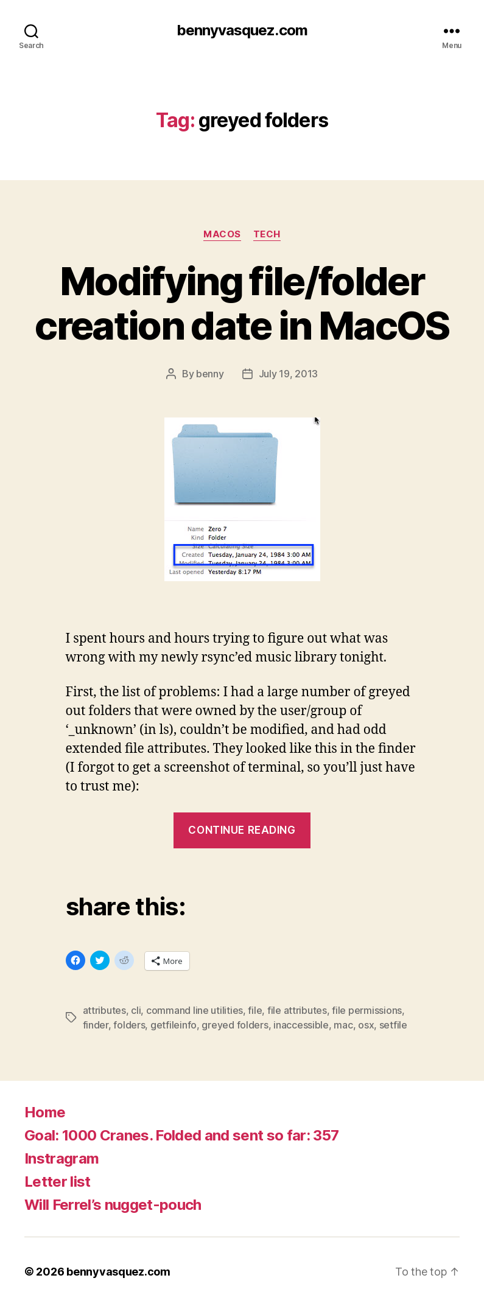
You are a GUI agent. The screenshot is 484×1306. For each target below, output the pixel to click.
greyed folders (235, 1025)
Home (44, 1112)
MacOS (222, 234)
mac (343, 1025)
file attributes (297, 1010)
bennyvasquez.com (242, 30)
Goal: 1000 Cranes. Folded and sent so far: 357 (181, 1135)
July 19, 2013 (288, 374)
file (255, 1010)
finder (95, 1025)
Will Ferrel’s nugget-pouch (113, 1204)
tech (267, 234)
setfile (393, 1025)
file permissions (367, 1010)
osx (366, 1025)
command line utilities (194, 1010)
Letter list (57, 1181)
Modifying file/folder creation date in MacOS (242, 303)
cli (136, 1010)
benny (210, 374)
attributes (104, 1010)
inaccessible (301, 1025)
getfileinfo (173, 1025)
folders (129, 1025)
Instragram (61, 1158)
